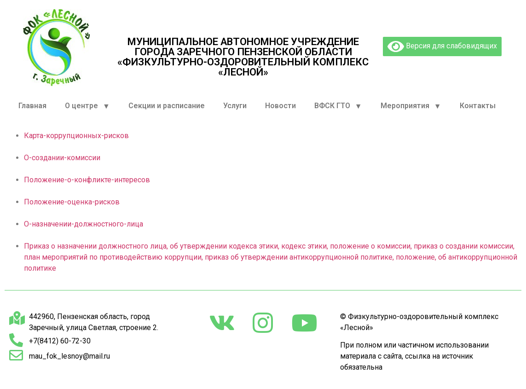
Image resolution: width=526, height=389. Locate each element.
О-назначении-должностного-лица (83, 224)
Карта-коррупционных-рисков (76, 135)
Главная (32, 105)
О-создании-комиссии (62, 157)
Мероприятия (411, 106)
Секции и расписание (166, 105)
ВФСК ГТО (338, 106)
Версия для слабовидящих (442, 46)
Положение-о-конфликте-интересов (87, 179)
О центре (87, 106)
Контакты (478, 105)
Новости (280, 105)
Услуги (235, 105)
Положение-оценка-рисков (72, 201)
